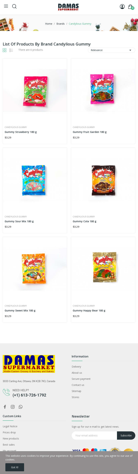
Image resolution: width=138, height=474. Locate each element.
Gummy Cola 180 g (84, 221)
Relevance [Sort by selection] (111, 50)
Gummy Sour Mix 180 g (19, 221)
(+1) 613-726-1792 (29, 395)
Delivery (76, 366)
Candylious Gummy (16, 127)
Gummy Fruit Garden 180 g (90, 132)
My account (9, 450)
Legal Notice (10, 426)
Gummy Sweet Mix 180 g (20, 310)
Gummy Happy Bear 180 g (89, 310)
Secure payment (81, 378)
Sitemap (76, 391)
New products (11, 438)
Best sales (9, 444)
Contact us (78, 385)
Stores (75, 397)
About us (77, 372)
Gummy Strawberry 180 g (21, 132)
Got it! (14, 467)
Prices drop (9, 432)
